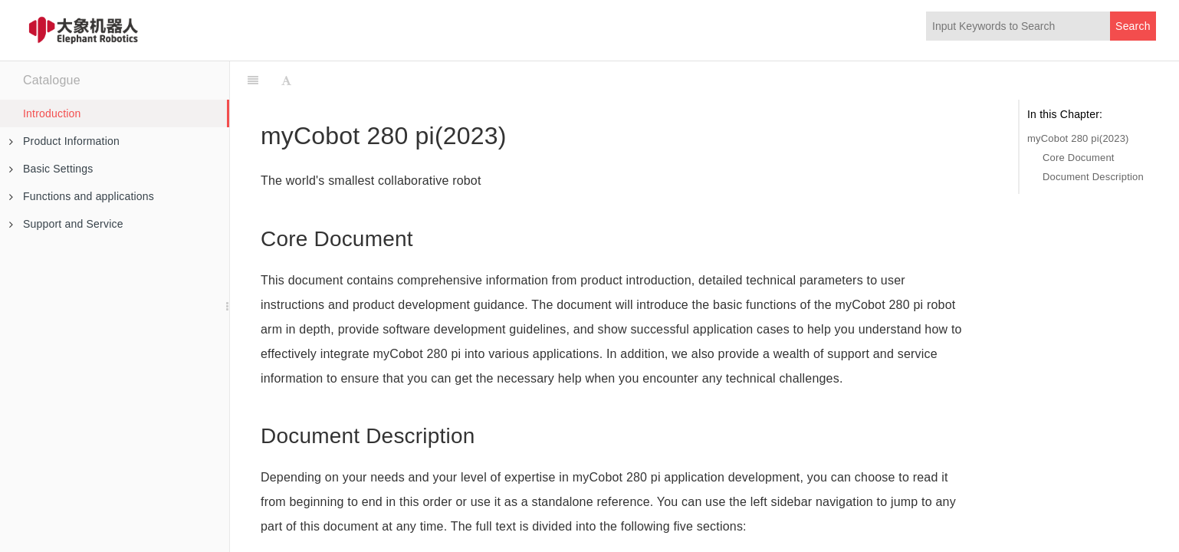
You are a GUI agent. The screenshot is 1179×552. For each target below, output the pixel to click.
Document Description (1093, 176)
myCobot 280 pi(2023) (1078, 138)
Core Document (1079, 157)
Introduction (52, 113)
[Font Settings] (286, 80)
